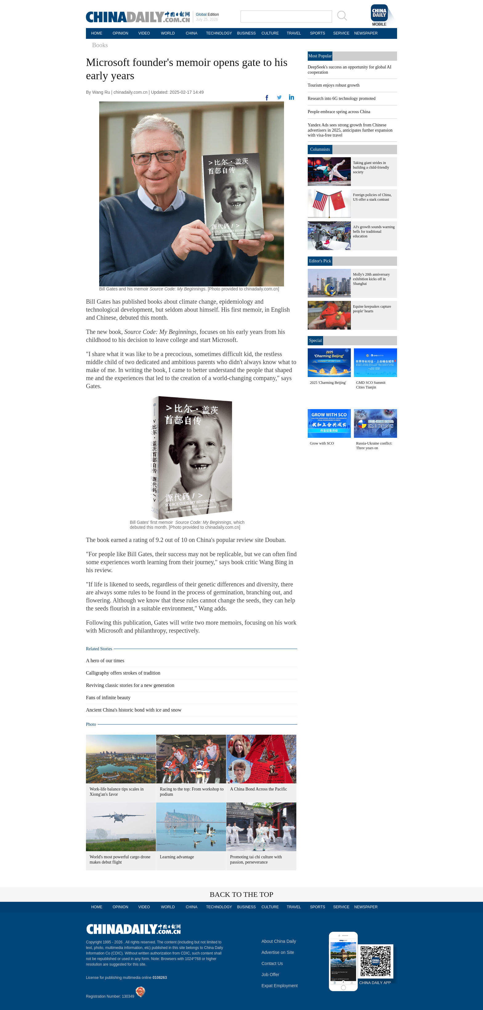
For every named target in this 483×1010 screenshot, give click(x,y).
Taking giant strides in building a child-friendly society (371, 167)
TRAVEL (294, 33)
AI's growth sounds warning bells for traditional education (374, 231)
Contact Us (272, 963)
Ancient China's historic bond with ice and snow (133, 709)
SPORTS (317, 33)
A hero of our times (105, 660)
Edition (207, 14)
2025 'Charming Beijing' (328, 382)
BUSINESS (246, 33)
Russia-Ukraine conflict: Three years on (374, 445)
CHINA (191, 33)
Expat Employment (280, 985)
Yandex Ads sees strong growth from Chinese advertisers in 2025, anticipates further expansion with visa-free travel (350, 130)
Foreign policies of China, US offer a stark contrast (372, 197)
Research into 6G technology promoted (341, 98)
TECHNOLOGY (219, 33)
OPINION (120, 33)
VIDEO (144, 33)
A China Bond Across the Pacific (258, 789)
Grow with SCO (322, 443)
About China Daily (279, 941)
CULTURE (270, 33)
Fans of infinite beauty (108, 697)
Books (100, 45)
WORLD (168, 33)
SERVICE (341, 33)
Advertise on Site (278, 952)
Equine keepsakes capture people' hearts (372, 308)
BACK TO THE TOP (242, 894)
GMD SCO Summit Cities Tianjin (370, 384)
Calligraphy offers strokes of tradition (123, 672)
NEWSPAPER (365, 33)
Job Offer (270, 974)
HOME (96, 33)
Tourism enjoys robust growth (333, 85)
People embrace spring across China (339, 111)
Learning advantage (177, 857)
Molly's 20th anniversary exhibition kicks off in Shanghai (371, 279)
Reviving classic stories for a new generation (130, 685)
